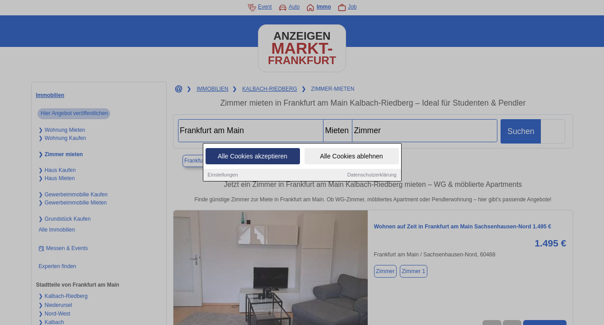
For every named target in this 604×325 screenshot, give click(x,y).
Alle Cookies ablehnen (351, 157)
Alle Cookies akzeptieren (252, 157)
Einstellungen (223, 175)
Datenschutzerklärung (372, 175)
